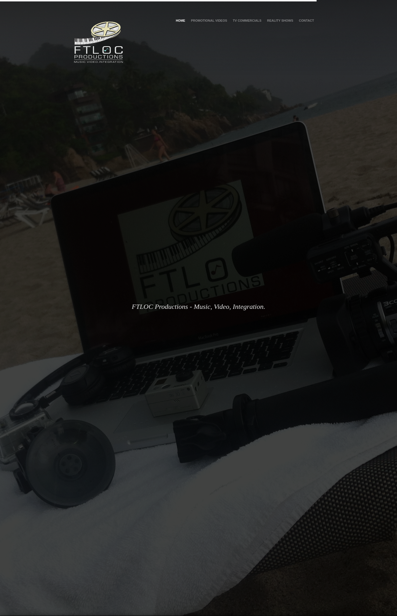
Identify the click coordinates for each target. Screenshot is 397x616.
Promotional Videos (209, 20)
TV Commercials (247, 20)
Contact (306, 20)
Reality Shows (280, 20)
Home (180, 20)
